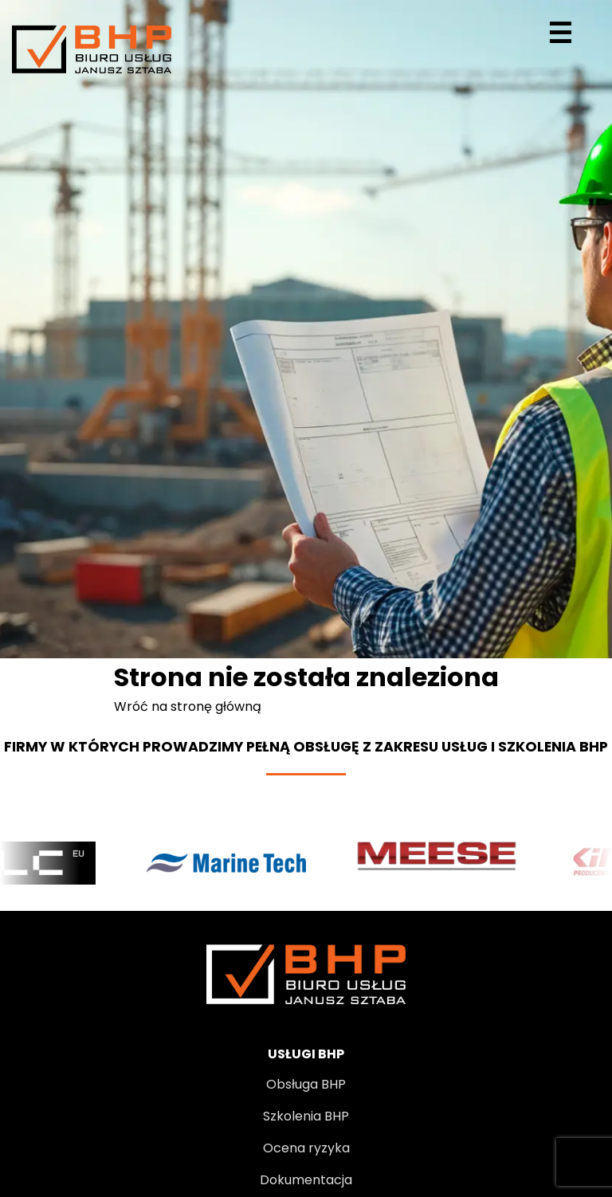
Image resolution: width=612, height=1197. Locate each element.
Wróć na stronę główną (187, 706)
